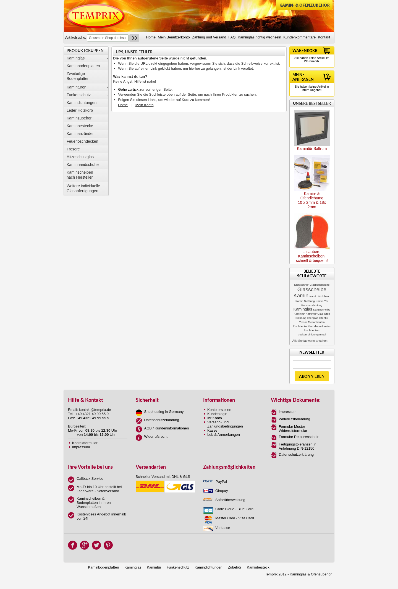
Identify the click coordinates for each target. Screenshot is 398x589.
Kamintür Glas (314, 313)
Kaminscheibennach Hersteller (80, 174)
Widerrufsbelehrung (294, 419)
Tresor (303, 322)
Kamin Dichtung (305, 301)
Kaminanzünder (80, 133)
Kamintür (299, 313)
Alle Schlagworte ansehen (310, 340)
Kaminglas (76, 58)
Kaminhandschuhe (83, 164)
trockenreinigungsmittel (312, 334)
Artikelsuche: (75, 37)
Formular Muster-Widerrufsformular (293, 428)
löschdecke (300, 326)
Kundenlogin (217, 414)
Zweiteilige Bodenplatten (78, 76)
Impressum (81, 447)
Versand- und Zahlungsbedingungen (225, 424)
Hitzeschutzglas (80, 157)
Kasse (212, 430)
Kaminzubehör (79, 118)
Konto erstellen (219, 410)
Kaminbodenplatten (83, 66)
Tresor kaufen (316, 322)
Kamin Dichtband (320, 296)
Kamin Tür (322, 301)
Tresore (73, 149)
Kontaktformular (85, 443)
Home (123, 105)
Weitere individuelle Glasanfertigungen (83, 188)
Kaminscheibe (321, 309)
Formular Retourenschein (299, 437)
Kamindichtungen (81, 102)
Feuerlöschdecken (82, 141)
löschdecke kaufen (319, 326)
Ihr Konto (214, 418)
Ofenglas (312, 317)
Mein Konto (144, 105)
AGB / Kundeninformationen (166, 428)
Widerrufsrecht (156, 436)
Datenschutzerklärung (161, 420)
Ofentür (323, 317)
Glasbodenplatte (319, 284)
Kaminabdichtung (311, 305)
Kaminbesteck (258, 567)
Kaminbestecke (80, 126)
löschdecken (312, 330)
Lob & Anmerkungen (223, 434)
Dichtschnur (301, 284)
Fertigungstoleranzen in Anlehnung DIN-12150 (297, 446)
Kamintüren (77, 87)
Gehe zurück (128, 89)
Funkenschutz (79, 95)
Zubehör (234, 567)
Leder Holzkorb (80, 110)
